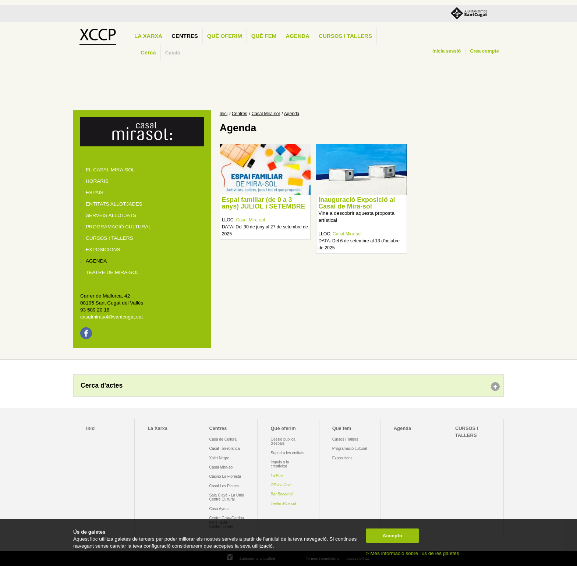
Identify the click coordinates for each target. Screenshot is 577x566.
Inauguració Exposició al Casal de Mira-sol (356, 203)
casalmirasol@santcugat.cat (111, 317)
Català (172, 53)
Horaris (97, 181)
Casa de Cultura (223, 439)
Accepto (393, 535)
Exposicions (103, 249)
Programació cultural (118, 226)
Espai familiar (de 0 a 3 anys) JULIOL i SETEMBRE (263, 203)
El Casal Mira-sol (110, 169)
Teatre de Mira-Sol (112, 272)
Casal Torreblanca (224, 448)
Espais (94, 192)
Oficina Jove (281, 485)
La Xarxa (148, 36)
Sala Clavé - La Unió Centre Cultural (226, 497)
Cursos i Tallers (345, 439)
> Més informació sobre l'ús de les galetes (412, 553)
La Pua (277, 476)
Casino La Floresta (225, 476)
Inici (223, 113)
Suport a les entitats (287, 453)
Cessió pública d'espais (283, 441)
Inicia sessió (446, 51)
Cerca (148, 52)
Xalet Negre (219, 458)
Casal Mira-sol (266, 113)
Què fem (263, 36)
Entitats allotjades (114, 204)
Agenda (297, 36)
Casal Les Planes (223, 486)
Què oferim (224, 36)
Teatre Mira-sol (283, 504)
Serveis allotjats (111, 215)
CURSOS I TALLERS (345, 36)
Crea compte (484, 51)
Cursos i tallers (109, 238)
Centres (184, 36)
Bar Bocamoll (282, 494)
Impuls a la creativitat (280, 464)
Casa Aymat (219, 509)
